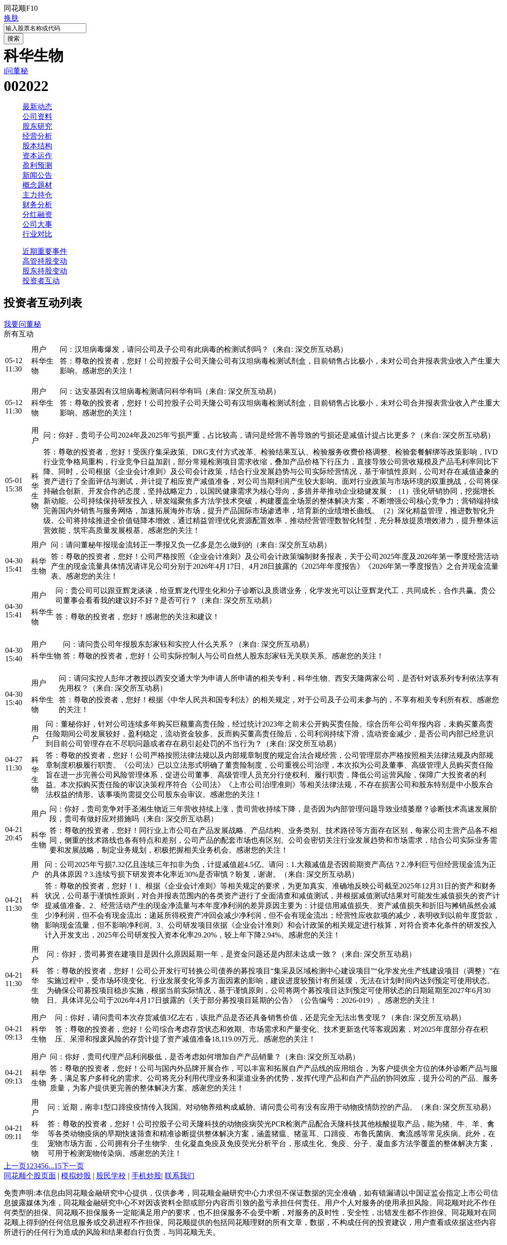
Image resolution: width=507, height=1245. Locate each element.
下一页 (73, 1166)
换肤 (11, 18)
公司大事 (37, 224)
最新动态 (37, 107)
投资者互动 (41, 281)
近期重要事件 (44, 251)
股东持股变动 (44, 271)
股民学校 (111, 1176)
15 (58, 1166)
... (51, 1166)
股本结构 (37, 146)
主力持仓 (37, 195)
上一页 (15, 1166)
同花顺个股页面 (30, 1176)
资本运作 (37, 156)
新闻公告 (37, 175)
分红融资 (37, 214)
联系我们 (179, 1176)
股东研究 (37, 126)
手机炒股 (146, 1176)
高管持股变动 (44, 261)
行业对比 (37, 234)
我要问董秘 (22, 324)
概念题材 (37, 185)
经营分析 (37, 136)
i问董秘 (16, 71)
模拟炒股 (76, 1176)
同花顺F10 (21, 8)
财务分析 (37, 205)
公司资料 (37, 116)
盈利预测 (37, 165)
